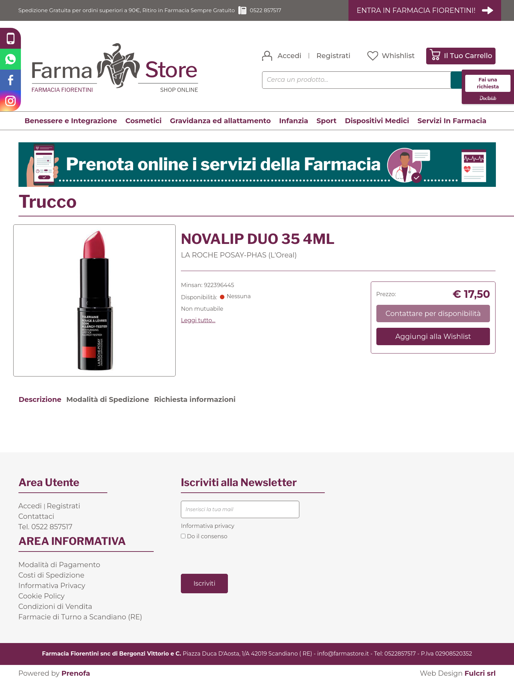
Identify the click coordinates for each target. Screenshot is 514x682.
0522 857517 (276, 10)
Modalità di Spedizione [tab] (107, 399)
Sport (326, 121)
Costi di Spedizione (51, 575)
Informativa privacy (207, 526)
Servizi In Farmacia (451, 121)
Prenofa (75, 673)
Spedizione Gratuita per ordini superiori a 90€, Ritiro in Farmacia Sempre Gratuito (131, 10)
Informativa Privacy (51, 585)
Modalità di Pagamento (59, 565)
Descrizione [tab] (40, 399)
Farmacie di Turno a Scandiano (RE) (80, 617)
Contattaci (36, 516)
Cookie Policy (41, 596)
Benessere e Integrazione (71, 121)
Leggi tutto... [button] (198, 320)
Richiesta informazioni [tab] (195, 399)
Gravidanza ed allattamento (220, 121)
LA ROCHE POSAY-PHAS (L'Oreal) (239, 255)
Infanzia (293, 121)
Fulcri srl (480, 673)
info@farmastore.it (343, 653)
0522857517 (400, 653)
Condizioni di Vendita (55, 606)
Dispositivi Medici (377, 121)
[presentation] (234, 556)
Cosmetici (143, 121)
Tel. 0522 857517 (45, 527)
